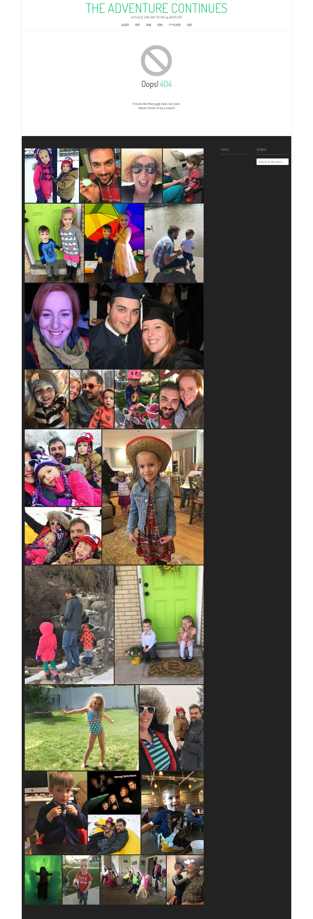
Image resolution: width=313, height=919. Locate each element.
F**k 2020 (175, 25)
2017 (137, 25)
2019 (159, 25)
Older (125, 25)
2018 (148, 25)
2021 (189, 25)
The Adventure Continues (157, 7)
